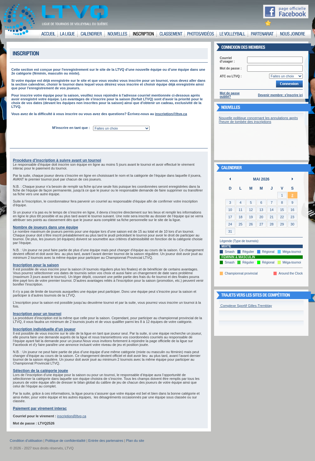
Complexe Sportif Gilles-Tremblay (245, 306)
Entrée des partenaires (105, 440)
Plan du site (135, 440)
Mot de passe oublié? (230, 95)
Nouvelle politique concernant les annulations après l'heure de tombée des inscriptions (258, 120)
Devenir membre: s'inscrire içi (280, 95)
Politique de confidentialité (65, 440)
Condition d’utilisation (26, 440)
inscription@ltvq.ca (171, 114)
